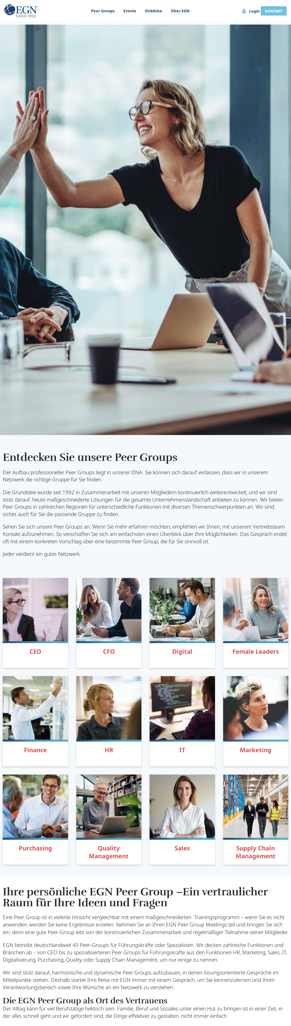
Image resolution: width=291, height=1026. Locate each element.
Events (127, 10)
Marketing (255, 750)
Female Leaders (255, 651)
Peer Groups (100, 10)
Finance (35, 750)
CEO (35, 651)
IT (182, 750)
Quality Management (109, 852)
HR (109, 750)
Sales (182, 848)
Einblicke (150, 10)
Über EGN (177, 10)
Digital (182, 651)
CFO (109, 651)
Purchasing (35, 848)
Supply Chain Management (255, 852)
